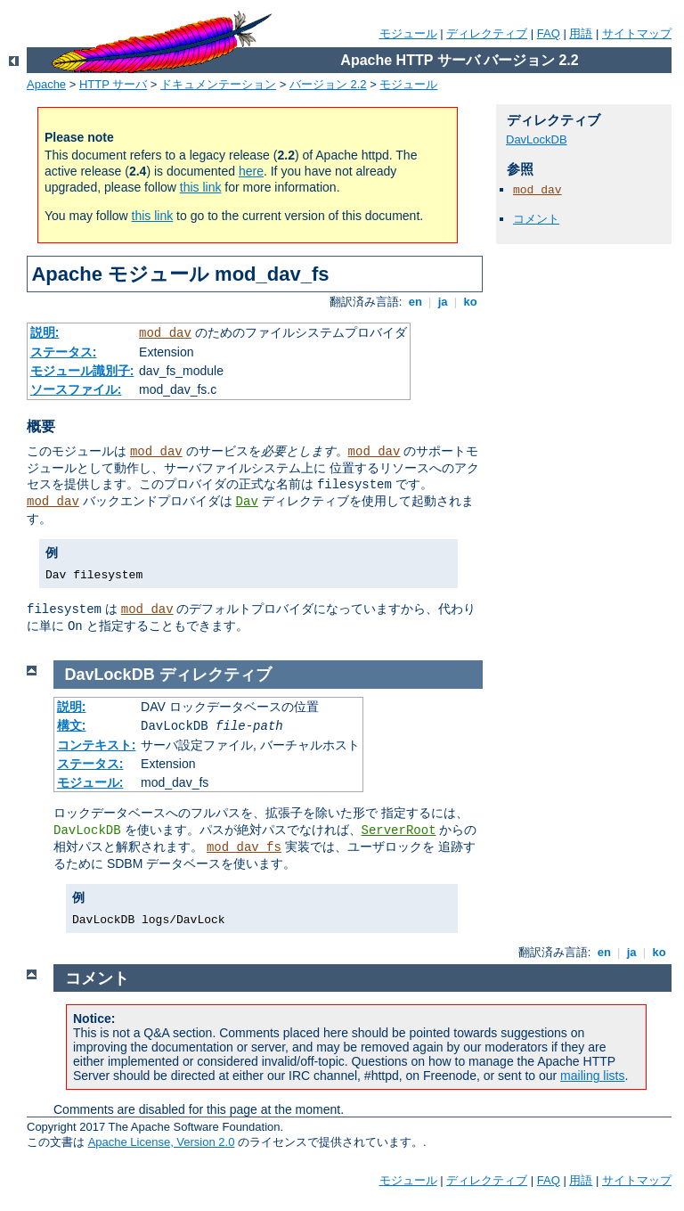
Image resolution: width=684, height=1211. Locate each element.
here (251, 171)
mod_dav (165, 333)
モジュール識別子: (82, 371)
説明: (45, 332)
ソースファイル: (76, 389)
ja (443, 301)
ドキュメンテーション (218, 84)
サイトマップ (637, 33)
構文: (71, 725)
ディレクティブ (486, 33)
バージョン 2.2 (328, 84)
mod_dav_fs (244, 847)
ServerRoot (399, 830)
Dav (247, 502)
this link (201, 187)
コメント (536, 218)
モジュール (408, 33)
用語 (580, 33)
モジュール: (90, 782)
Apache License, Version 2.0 (161, 1142)
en (415, 301)
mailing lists (592, 1075)
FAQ (548, 33)
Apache (46, 84)
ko (470, 301)
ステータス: (63, 352)
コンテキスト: (96, 745)
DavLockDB (536, 139)
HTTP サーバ (113, 84)
